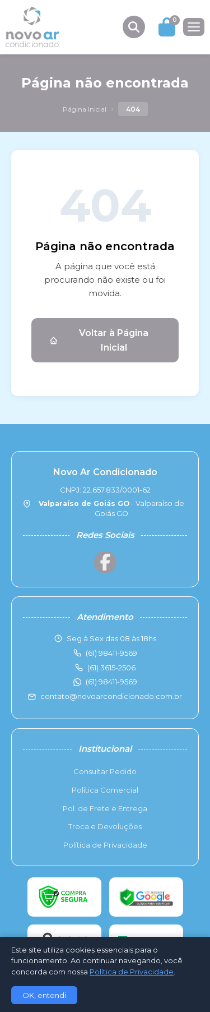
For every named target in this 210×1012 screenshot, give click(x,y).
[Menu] (193, 27)
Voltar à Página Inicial (98, 340)
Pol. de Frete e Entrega (105, 808)
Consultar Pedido (105, 771)
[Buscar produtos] (134, 27)
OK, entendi (44, 995)
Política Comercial (105, 789)
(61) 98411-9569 (111, 681)
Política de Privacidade (105, 844)
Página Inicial (84, 109)
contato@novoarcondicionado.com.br (111, 696)
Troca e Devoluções (105, 826)
